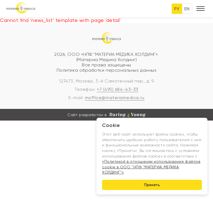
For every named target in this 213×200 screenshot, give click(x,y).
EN (187, 8)
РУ (176, 8)
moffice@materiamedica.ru (114, 97)
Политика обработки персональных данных (107, 70)
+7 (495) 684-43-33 (117, 89)
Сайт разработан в (106, 115)
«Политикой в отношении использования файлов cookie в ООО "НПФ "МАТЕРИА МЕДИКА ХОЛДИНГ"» (151, 166)
